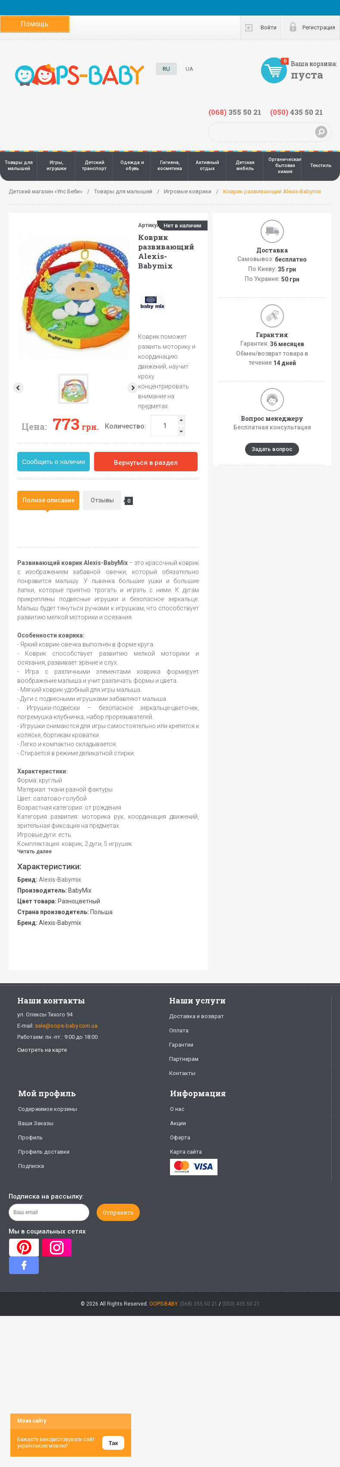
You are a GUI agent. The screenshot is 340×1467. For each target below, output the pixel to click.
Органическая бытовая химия (285, 166)
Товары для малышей (19, 165)
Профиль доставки (43, 1151)
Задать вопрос (272, 449)
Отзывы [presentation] (106, 501)
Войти (269, 27)
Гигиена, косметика (169, 165)
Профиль (30, 1137)
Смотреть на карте (42, 1050)
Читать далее (34, 852)
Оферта (180, 1137)
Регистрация (318, 27)
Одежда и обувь (132, 165)
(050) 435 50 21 (241, 1304)
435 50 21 (296, 112)
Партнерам (183, 1059)
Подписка (31, 1166)
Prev (17, 387)
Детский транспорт (94, 165)
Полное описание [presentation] (48, 500)
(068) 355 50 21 (198, 1304)
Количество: (125, 426)
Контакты (182, 1073)
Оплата (179, 1030)
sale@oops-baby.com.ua (66, 1025)
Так (113, 1443)
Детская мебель (245, 165)
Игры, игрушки (56, 165)
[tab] (48, 500)
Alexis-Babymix (60, 879)
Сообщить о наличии (53, 461)
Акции (178, 1123)
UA (189, 69)
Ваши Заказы (36, 1123)
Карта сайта (186, 1151)
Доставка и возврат (196, 1016)
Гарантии (181, 1044)
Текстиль (320, 165)
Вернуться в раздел (146, 463)
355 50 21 (234, 112)
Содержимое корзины (47, 1109)
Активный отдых (207, 165)
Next (72, 387)
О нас (177, 1109)
